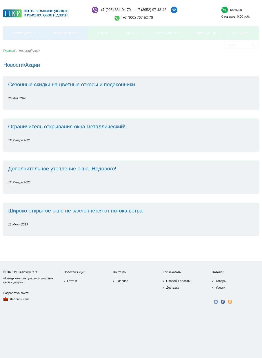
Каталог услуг (21, 33)
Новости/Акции (205, 33)
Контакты (130, 33)
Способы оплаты (166, 33)
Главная (101, 33)
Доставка (172, 287)
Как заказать (241, 33)
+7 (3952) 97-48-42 (151, 10)
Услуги (220, 287)
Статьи (72, 281)
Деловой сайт (19, 299)
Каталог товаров (63, 33)
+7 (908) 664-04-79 (115, 10)
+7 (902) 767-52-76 (138, 17)
